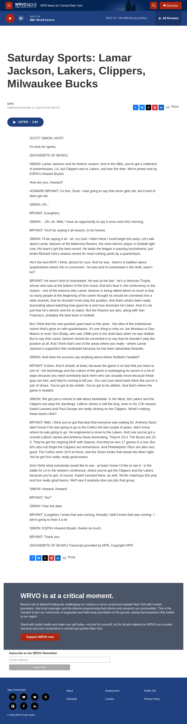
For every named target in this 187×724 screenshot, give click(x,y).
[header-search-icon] (153, 5)
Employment (112, 690)
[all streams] (168, 18)
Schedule (71, 699)
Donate (172, 5)
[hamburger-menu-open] (8, 5)
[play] (10, 18)
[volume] (21, 18)
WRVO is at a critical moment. (66, 596)
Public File (150, 690)
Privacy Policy (152, 699)
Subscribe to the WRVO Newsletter (33, 653)
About (69, 690)
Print (175, 106)
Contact (109, 699)
